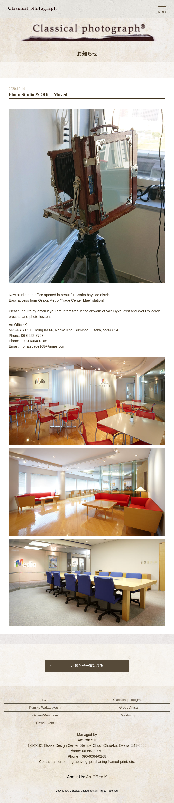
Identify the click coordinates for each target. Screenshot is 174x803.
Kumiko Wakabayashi (45, 707)
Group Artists (128, 707)
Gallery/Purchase (45, 715)
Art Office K (96, 777)
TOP (45, 700)
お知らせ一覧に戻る (87, 666)
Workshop (128, 715)
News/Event (45, 723)
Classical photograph (128, 700)
